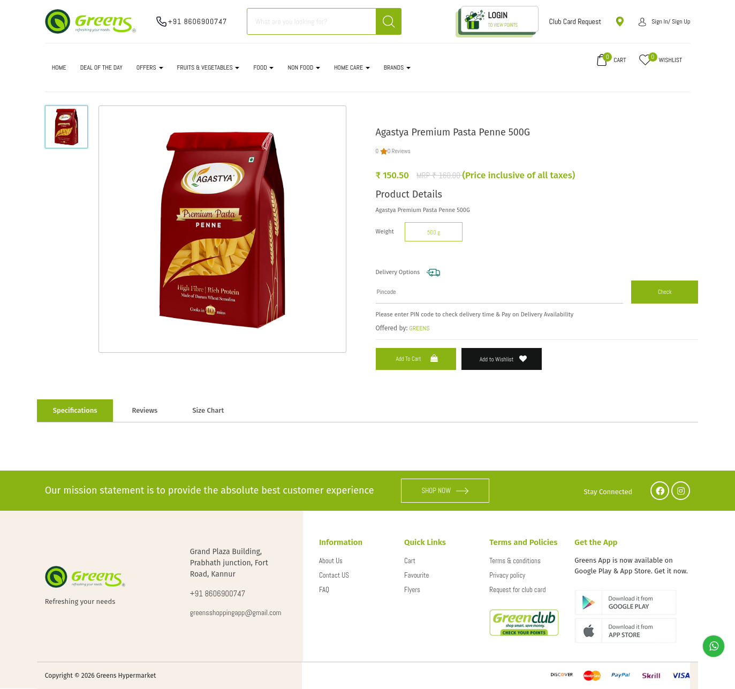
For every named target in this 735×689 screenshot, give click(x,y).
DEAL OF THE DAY (101, 67)
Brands (397, 67)
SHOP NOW (444, 490)
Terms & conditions (515, 560)
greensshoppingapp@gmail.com (236, 612)
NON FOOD (303, 67)
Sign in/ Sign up (664, 21)
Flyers (412, 589)
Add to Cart (418, 358)
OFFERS (150, 67)
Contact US (334, 575)
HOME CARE (352, 67)
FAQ (324, 589)
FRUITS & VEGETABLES (208, 67)
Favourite (416, 575)
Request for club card (517, 589)
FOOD (263, 67)
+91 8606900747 (198, 21)
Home (59, 67)
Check (665, 292)
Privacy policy (507, 575)
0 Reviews (399, 151)
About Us (331, 560)
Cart (409, 560)
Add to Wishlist (503, 359)
